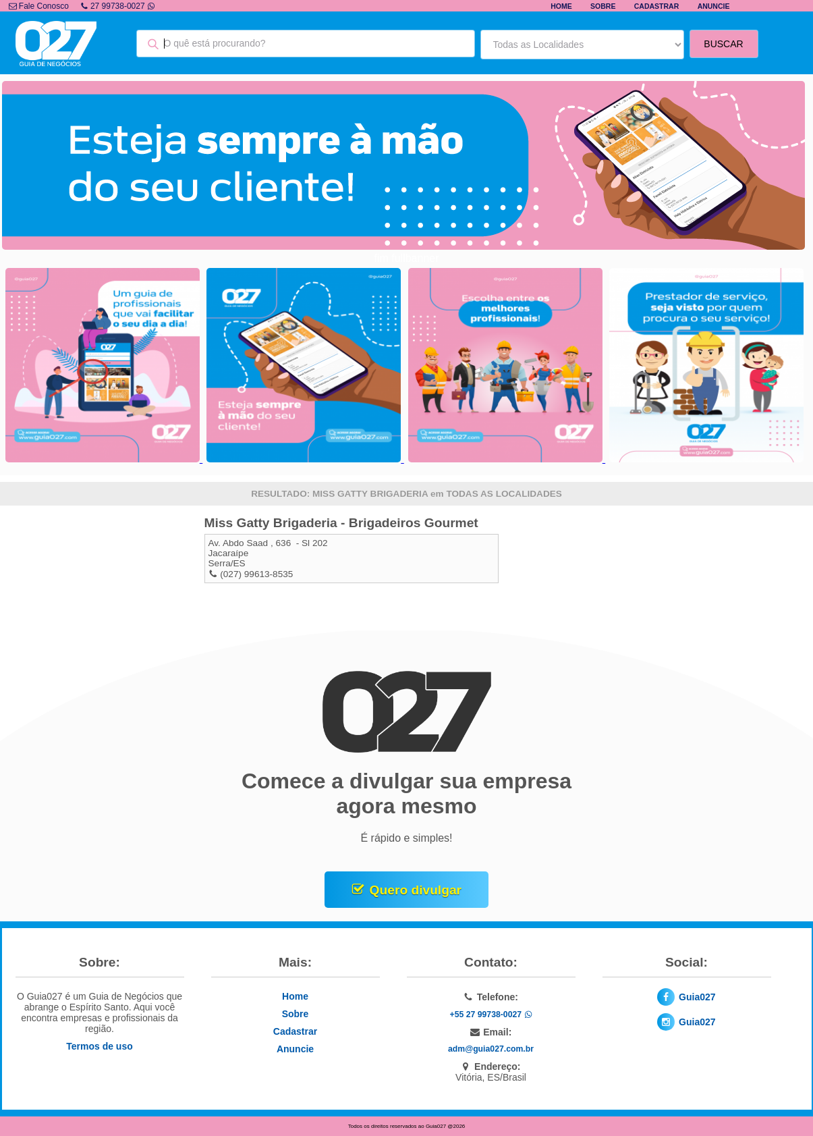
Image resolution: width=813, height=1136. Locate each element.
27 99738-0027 (117, 6)
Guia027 (697, 997)
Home (561, 6)
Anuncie (714, 6)
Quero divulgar (415, 890)
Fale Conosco (39, 6)
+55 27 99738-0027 (490, 1014)
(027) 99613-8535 (256, 574)
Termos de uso (99, 1046)
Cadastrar (656, 6)
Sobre (602, 6)
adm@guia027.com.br (491, 1049)
